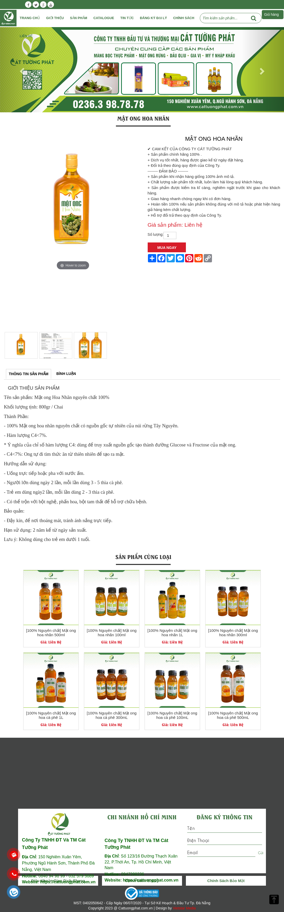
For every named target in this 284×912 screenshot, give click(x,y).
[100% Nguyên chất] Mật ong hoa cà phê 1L (51, 715)
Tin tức (127, 18)
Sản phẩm (78, 18)
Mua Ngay (166, 248)
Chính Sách (183, 18)
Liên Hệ (26, 36)
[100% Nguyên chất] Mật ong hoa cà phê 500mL (233, 715)
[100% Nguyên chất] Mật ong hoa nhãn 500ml (51, 632)
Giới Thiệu (55, 18)
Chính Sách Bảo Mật (225, 880)
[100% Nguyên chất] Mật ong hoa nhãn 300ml (233, 632)
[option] (73, 202)
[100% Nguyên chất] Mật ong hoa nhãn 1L (172, 632)
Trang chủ (30, 18)
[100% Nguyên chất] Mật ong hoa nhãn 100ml (112, 632)
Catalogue (103, 18)
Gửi (260, 852)
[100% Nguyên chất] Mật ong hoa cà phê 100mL (172, 715)
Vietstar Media (184, 908)
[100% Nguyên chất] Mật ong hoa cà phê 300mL (112, 715)
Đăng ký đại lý (153, 18)
